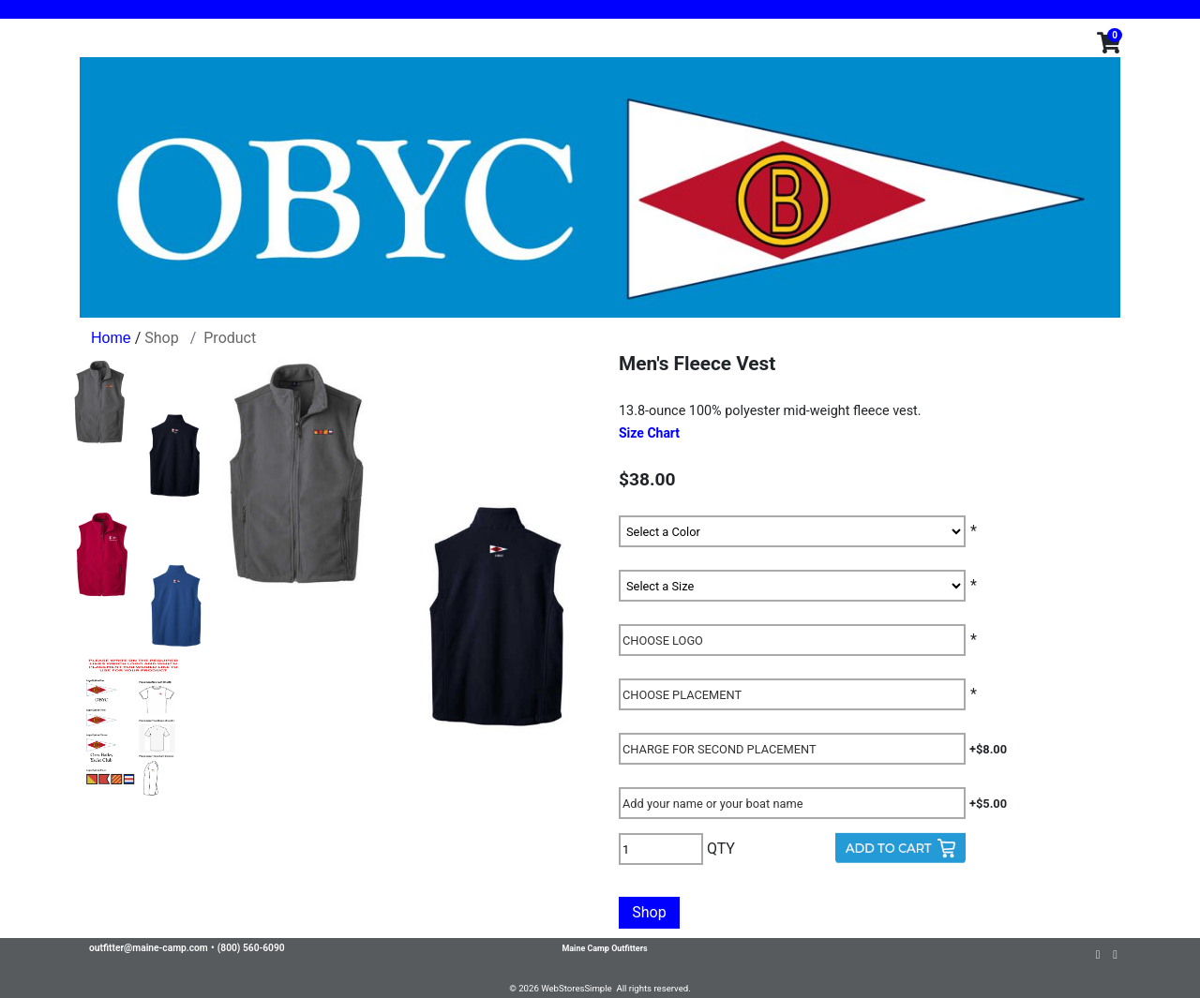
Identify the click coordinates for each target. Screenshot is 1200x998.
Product (229, 338)
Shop (161, 338)
